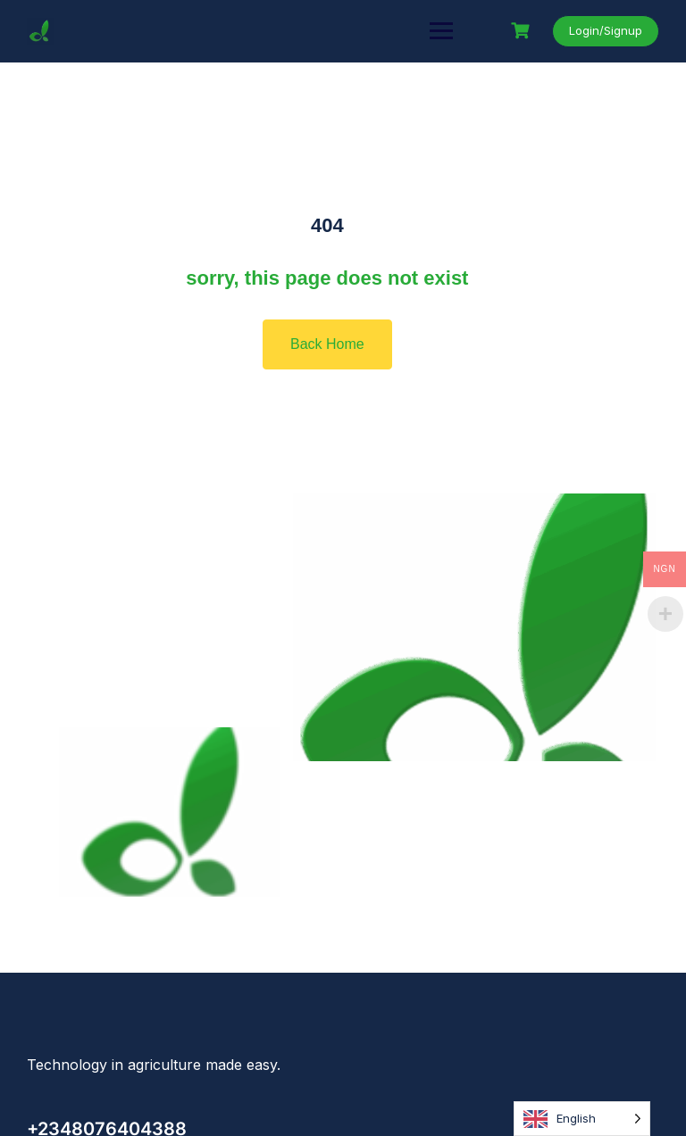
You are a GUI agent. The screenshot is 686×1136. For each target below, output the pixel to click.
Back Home (327, 344)
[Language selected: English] (582, 1118)
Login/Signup (605, 30)
